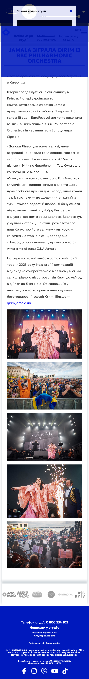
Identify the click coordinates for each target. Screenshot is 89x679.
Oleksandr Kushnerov (60, 661)
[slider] (63, 16)
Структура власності (44, 635)
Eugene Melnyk (53, 663)
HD (12, 11)
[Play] (29, 11)
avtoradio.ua (19, 649)
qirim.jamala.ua (19, 303)
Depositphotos (53, 643)
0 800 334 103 (57, 622)
